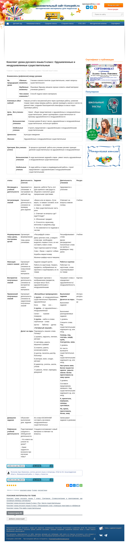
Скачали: (47, 466)
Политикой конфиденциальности (59, 539)
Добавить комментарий (16, 519)
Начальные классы (33, 23)
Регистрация (113, 9)
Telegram (91, 7)
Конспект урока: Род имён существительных (24, 508)
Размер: (29, 466)
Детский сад (17, 23)
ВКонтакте (87, 7)
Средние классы (51, 23)
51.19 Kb (37, 466)
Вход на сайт (113, 5)
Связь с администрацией (113, 528)
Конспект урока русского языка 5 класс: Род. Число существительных (34, 503)
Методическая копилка (98, 23)
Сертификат (115, 23)
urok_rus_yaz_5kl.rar (16, 466)
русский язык (42, 490)
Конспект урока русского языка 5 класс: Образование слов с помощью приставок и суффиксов (43, 506)
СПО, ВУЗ (81, 23)
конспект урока (25, 490)
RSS (95, 7)
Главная (7, 23)
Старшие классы (68, 23)
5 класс (34, 490)
